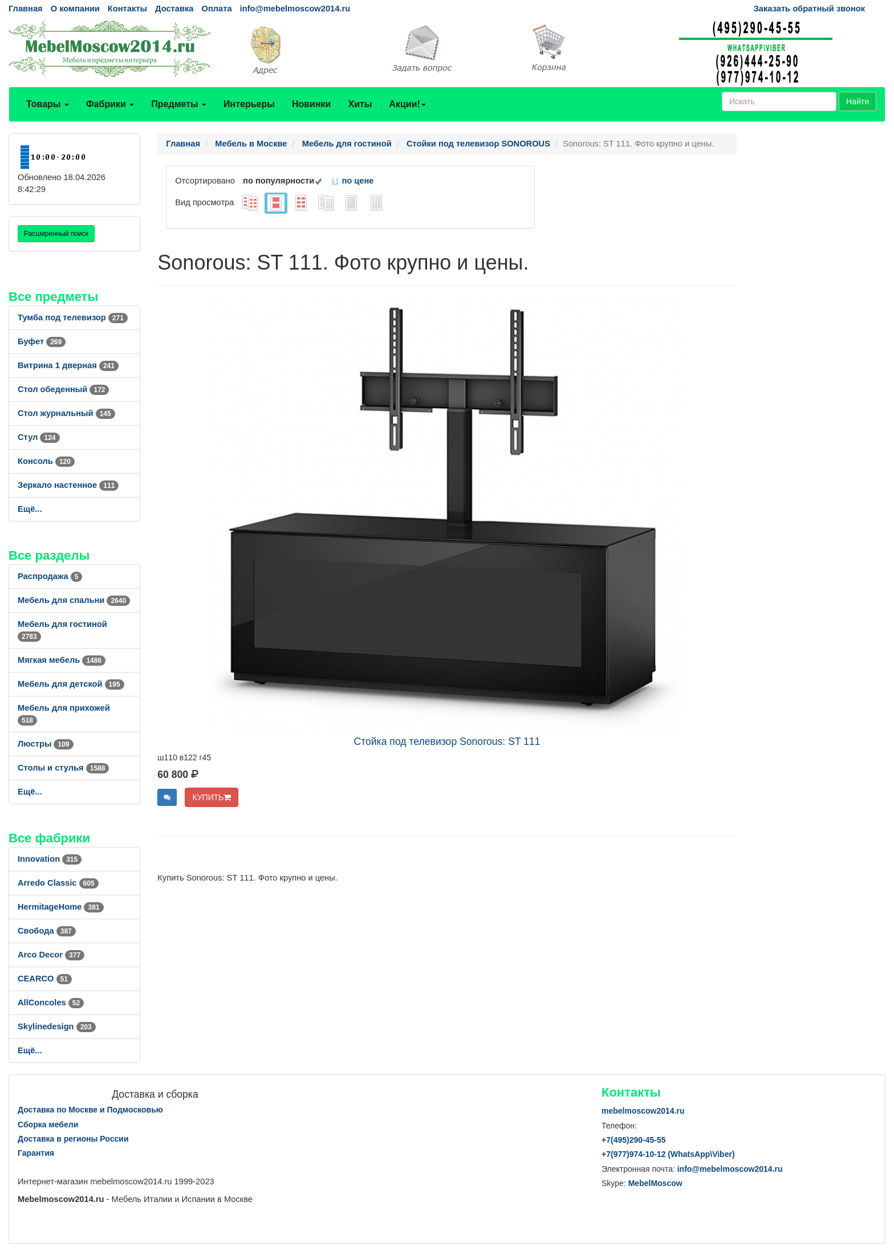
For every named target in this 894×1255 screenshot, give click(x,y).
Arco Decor (51, 954)
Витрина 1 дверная (68, 365)
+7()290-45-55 (633, 1139)
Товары (47, 104)
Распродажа (50, 576)
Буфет (42, 341)
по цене (352, 180)
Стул (39, 437)
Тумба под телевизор (73, 317)
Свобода (47, 930)
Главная (26, 8)
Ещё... (30, 509)
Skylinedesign (57, 1026)
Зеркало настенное (68, 485)
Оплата (216, 8)
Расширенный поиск (56, 234)
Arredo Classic (58, 882)
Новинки (311, 104)
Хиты (360, 104)
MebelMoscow (655, 1183)
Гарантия (36, 1153)
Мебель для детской (71, 683)
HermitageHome (61, 906)
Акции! (407, 104)
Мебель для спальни (74, 600)
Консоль (46, 461)
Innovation (50, 858)
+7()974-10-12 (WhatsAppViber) (668, 1154)
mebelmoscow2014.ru (643, 1110)
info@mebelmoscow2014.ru (295, 8)
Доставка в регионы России (73, 1138)
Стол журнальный (66, 413)
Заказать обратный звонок (809, 8)
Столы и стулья (63, 767)
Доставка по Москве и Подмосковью (90, 1109)
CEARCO (45, 978)
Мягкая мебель (61, 660)
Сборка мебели (48, 1124)
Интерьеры (249, 104)
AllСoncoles (51, 1002)
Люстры (46, 743)
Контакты (127, 8)
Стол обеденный (63, 389)
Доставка (174, 8)
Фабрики (110, 104)
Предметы (178, 104)
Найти (857, 101)
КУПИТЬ (211, 797)
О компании (75, 8)
